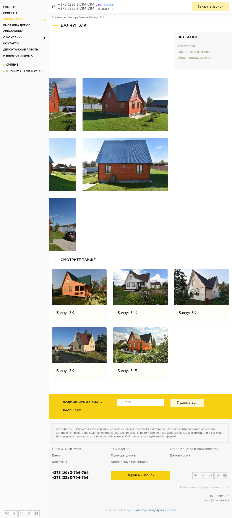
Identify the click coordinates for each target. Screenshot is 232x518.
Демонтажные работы (21, 50)
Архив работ (13, 19)
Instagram (104, 8)
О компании (12, 37)
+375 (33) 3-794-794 (76, 8)
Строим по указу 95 (24, 71)
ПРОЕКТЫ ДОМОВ (66, 449)
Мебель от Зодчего (18, 56)
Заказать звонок (210, 6)
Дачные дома (180, 455)
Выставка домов (16, 25)
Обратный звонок (140, 475)
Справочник (13, 31)
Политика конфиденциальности (204, 487)
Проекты (10, 13)
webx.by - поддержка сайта (155, 510)
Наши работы (76, 17)
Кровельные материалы (129, 462)
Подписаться (187, 402)
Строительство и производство (194, 449)
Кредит (12, 65)
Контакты (11, 43)
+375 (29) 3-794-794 (86, 4)
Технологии (120, 449)
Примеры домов (123, 455)
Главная (9, 7)
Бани (56, 455)
